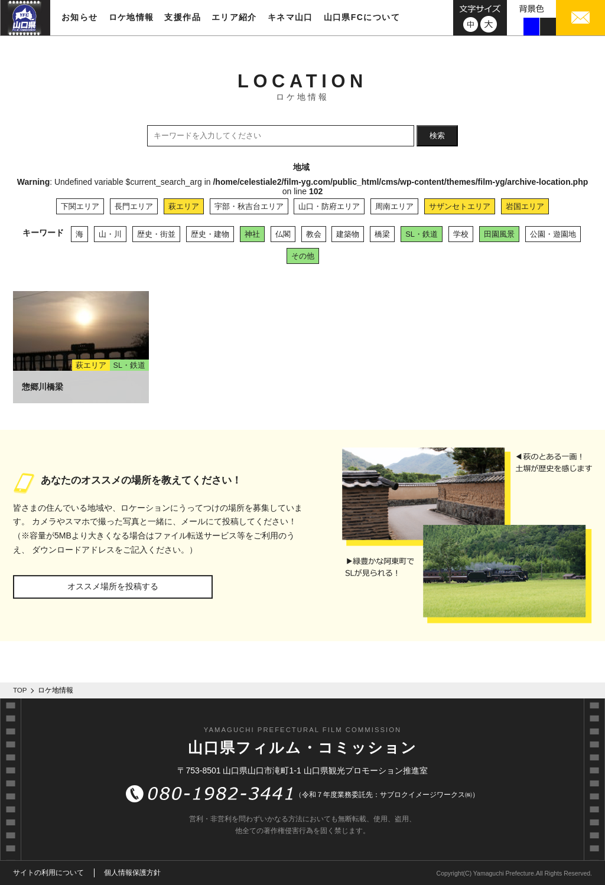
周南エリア (394, 206)
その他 (302, 256)
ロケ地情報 (131, 17)
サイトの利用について (48, 872)
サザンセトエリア (459, 206)
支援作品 (182, 17)
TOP (20, 690)
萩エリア (183, 206)
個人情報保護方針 (132, 872)
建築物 (347, 234)
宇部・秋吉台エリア (249, 206)
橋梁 (382, 234)
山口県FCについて (362, 17)
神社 (252, 234)
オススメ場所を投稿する (112, 586)
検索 (437, 135)
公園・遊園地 (553, 234)
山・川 (110, 234)
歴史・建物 (210, 234)
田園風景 (499, 234)
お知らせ (79, 17)
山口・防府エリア (329, 206)
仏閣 (283, 234)
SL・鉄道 (421, 234)
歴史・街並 (156, 234)
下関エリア (80, 206)
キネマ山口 (290, 17)
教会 (313, 234)
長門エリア (134, 206)
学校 (461, 234)
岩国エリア (525, 206)
